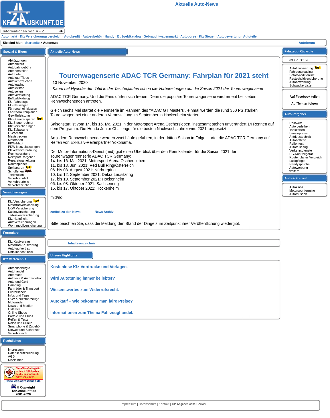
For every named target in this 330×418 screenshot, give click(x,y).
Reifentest (296, 143)
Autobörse (188, 36)
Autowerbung (298, 167)
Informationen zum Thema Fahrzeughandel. (91, 312)
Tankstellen (16, 174)
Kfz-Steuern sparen (26, 119)
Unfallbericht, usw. (20, 252)
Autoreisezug (298, 147)
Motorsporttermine (302, 190)
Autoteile (250, 36)
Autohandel (16, 271)
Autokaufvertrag (19, 248)
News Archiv (104, 211)
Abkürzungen (17, 60)
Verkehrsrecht (17, 333)
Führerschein (17, 292)
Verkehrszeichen (19, 185)
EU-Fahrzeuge (18, 101)
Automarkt (15, 274)
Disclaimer (15, 360)
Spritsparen (20, 167)
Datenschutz (148, 404)
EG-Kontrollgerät (301, 154)
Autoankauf (16, 64)
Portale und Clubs (20, 316)
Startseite (32, 42)
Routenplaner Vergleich (305, 157)
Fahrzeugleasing (301, 71)
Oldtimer (14, 309)
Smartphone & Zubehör (24, 326)
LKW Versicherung (21, 208)
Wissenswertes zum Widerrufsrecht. (84, 289)
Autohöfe (14, 74)
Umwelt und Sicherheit (23, 329)
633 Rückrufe (298, 60)
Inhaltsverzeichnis (81, 243)
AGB (11, 356)
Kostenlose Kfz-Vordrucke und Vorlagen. (89, 266)
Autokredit (72, 36)
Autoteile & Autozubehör (25, 278)
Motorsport (15, 140)
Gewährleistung (19, 115)
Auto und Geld (18, 281)
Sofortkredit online (302, 75)
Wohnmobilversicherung (25, 225)
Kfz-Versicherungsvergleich (41, 36)
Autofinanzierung (305, 68)
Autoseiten (15, 91)
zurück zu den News (65, 211)
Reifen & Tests (18, 319)
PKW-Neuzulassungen (23, 146)
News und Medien (20, 305)
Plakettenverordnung (22, 150)
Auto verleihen (299, 126)
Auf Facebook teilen (305, 96)
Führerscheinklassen (22, 108)
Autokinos (296, 187)
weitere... (295, 171)
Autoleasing (16, 84)
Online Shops (17, 312)
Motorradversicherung (23, 205)
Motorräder (15, 302)
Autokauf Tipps (18, 77)
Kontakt (164, 404)
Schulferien (20, 171)
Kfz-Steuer (207, 36)
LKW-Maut (15, 133)
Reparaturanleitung (21, 160)
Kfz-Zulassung (18, 129)
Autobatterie (297, 140)
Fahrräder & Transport (23, 288)
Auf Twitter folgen (304, 103)
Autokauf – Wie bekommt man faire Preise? (91, 301)
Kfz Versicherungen (21, 126)
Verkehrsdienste (300, 150)
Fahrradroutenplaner (22, 112)
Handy (110, 36)
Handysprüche (299, 164)
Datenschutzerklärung (23, 353)
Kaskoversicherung (21, 211)
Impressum (15, 349)
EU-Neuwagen (18, 105)
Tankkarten (297, 130)
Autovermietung (19, 95)
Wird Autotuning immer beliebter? (82, 278)
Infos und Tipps (18, 295)
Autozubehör (92, 36)
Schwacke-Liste (300, 85)
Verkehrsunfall (18, 178)
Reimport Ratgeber (21, 157)
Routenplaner (17, 164)
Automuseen (298, 194)
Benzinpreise (298, 133)
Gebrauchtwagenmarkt (161, 36)
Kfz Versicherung (24, 201)
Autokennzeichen (20, 81)
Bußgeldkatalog (19, 98)
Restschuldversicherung (306, 78)
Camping (14, 285)
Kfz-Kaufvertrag (19, 241)
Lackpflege (297, 160)
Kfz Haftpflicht (17, 218)
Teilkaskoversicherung (23, 215)
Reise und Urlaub (20, 323)
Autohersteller (17, 70)
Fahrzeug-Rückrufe (298, 51)
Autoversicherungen (22, 222)
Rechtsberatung (19, 153)
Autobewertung (300, 82)
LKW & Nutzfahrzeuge (23, 299)
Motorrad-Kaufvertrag (23, 245)
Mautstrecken (17, 136)
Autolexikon (16, 88)
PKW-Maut (15, 143)
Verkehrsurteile (18, 181)
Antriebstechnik (300, 136)
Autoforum (307, 42)
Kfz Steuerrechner (20, 122)
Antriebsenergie (19, 268)
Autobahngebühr (19, 67)
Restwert (295, 123)
